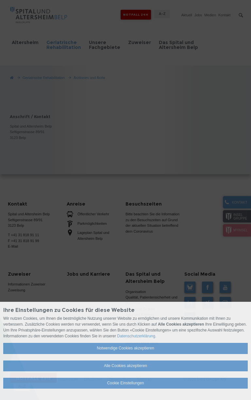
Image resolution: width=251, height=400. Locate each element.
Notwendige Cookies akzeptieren (125, 348)
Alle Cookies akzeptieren (125, 365)
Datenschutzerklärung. (136, 336)
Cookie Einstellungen (125, 383)
